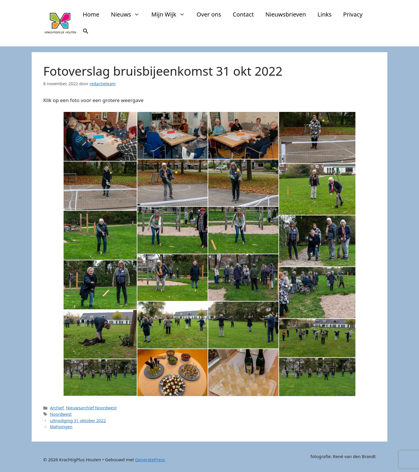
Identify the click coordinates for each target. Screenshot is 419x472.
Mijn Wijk (171, 14)
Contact (243, 14)
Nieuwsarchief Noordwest (91, 408)
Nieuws (128, 14)
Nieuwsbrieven (285, 14)
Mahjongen (61, 426)
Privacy (353, 14)
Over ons (209, 14)
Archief (57, 408)
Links (325, 14)
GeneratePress (150, 459)
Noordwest (61, 414)
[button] (85, 32)
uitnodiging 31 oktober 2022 (78, 420)
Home (91, 14)
